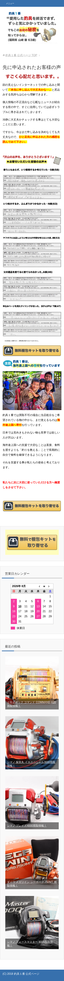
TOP (21, 55)
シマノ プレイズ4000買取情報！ (27, 825)
